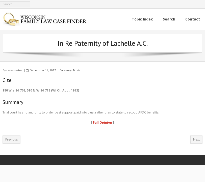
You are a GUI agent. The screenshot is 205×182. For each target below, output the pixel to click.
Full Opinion (102, 122)
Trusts (76, 70)
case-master (14, 70)
